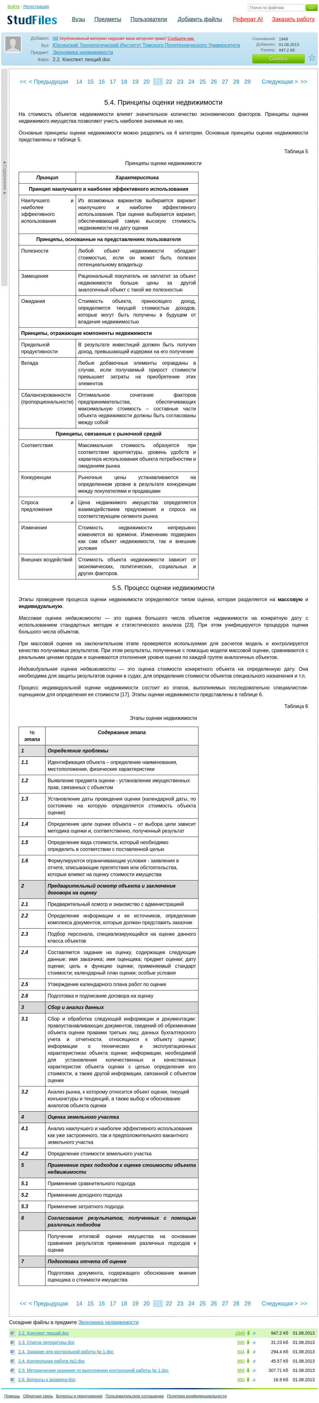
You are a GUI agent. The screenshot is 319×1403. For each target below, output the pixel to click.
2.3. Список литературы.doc (46, 1342)
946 (241, 1342)
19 (135, 82)
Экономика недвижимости (83, 52)
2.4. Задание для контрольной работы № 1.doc (65, 1351)
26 (214, 82)
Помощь (12, 1396)
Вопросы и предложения (79, 1396)
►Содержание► (4, 177)
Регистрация (36, 6)
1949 (240, 1333)
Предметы (107, 19)
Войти (13, 6)
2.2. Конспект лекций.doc (43, 1333)
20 (146, 82)
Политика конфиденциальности (197, 1396)
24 (191, 82)
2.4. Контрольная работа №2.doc (51, 1361)
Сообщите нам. (181, 38)
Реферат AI (248, 19)
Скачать (278, 58)
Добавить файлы (200, 19)
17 (113, 82)
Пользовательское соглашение (135, 1396)
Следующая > (280, 82)
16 (101, 82)
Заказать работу (293, 19)
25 (202, 82)
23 (180, 82)
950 (241, 1379)
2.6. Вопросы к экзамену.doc (46, 1379)
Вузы (78, 19)
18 (124, 82)
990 (241, 1361)
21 (158, 82)
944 (241, 1351)
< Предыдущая (48, 82)
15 (90, 82)
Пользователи (149, 19)
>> (304, 82)
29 (247, 82)
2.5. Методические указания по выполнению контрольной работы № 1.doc (93, 1370)
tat (55, 38)
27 (225, 82)
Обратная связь (38, 1396)
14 (79, 82)
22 (169, 82)
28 (236, 82)
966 (241, 1370)
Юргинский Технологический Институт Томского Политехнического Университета (146, 45)
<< (23, 82)
